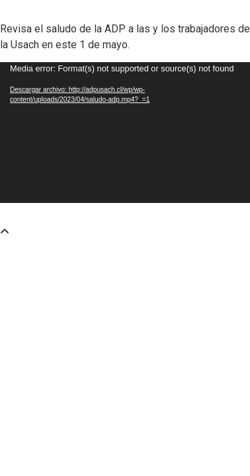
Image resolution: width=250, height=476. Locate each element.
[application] (125, 132)
